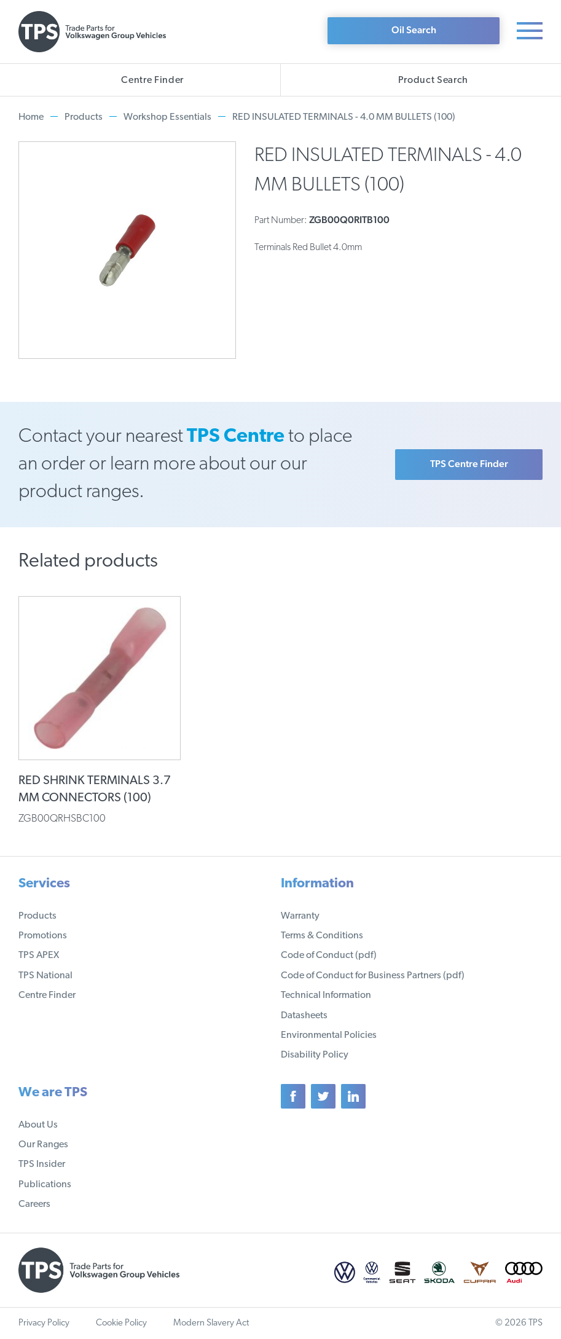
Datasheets (304, 1016)
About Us (38, 1125)
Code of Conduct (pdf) (329, 955)
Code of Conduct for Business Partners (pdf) (373, 976)
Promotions (42, 936)
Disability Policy (314, 1055)
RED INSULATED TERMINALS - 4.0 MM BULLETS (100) (343, 117)
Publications (44, 1185)
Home (31, 117)
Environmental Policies (329, 1035)
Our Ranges (43, 1145)
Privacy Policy (43, 1323)
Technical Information (326, 995)
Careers (34, 1204)
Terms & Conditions (322, 936)
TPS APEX (38, 955)
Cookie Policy (121, 1323)
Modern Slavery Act (211, 1323)
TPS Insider (41, 1164)
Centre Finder (47, 995)
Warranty (300, 916)
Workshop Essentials (167, 117)
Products (84, 117)
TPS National (45, 976)
